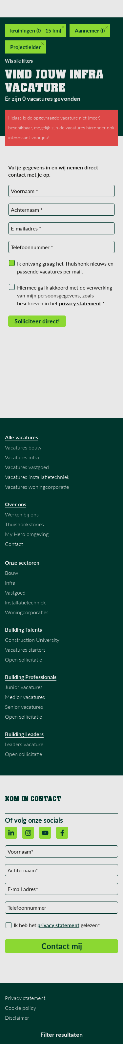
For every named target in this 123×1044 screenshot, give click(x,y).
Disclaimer (17, 1017)
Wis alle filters (19, 61)
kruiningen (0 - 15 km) (37, 29)
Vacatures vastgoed (27, 467)
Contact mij (61, 946)
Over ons (15, 504)
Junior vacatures (24, 687)
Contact (14, 544)
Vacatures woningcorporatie (37, 487)
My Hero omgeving (27, 534)
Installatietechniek (25, 602)
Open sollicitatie (23, 659)
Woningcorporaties (27, 612)
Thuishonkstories (24, 524)
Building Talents (23, 629)
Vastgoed (15, 592)
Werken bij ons (22, 514)
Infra (10, 582)
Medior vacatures (25, 697)
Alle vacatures (21, 437)
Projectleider (27, 46)
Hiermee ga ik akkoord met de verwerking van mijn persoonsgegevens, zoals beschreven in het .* (64, 295)
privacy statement (58, 925)
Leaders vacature (24, 744)
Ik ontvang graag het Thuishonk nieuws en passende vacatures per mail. (65, 267)
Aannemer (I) (91, 29)
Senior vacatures (24, 707)
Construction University (32, 640)
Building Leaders (24, 734)
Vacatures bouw (23, 447)
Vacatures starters (25, 649)
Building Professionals (30, 677)
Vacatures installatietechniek (37, 477)
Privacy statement (25, 998)
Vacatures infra (22, 457)
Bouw (11, 573)
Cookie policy (20, 1008)
